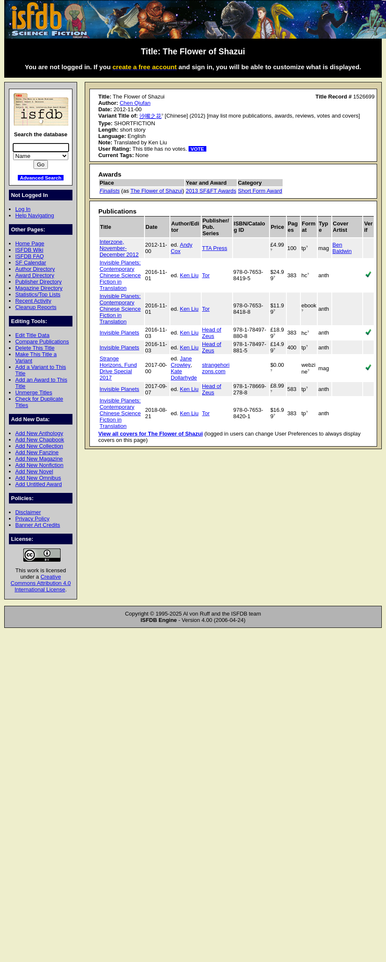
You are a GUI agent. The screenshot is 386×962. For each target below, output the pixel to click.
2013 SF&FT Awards (211, 191)
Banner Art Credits (37, 525)
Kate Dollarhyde (184, 374)
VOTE (197, 149)
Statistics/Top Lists (38, 294)
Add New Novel (34, 471)
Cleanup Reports (35, 307)
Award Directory (34, 275)
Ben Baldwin (342, 248)
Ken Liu (189, 275)
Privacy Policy (32, 518)
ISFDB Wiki (29, 250)
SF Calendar (30, 262)
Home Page (29, 243)
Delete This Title (35, 348)
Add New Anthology (39, 433)
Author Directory (35, 269)
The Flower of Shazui (156, 191)
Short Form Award (260, 191)
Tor (206, 275)
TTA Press (215, 248)
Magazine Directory (39, 288)
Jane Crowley (181, 361)
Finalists (110, 191)
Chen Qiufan (134, 103)
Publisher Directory (38, 281)
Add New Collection (39, 446)
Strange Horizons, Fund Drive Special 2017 (118, 368)
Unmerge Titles (33, 392)
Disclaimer (28, 512)
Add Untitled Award (38, 484)
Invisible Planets (119, 332)
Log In (23, 209)
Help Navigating (34, 215)
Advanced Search (40, 177)
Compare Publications (42, 341)
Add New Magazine (39, 459)
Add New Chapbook (39, 439)
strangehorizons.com (216, 368)
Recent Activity (33, 301)
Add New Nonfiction (39, 465)
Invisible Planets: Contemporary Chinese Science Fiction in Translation (120, 275)
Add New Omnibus (38, 478)
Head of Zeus (211, 332)
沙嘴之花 (150, 116)
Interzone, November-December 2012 (119, 248)
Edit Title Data (32, 335)
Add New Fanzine (36, 452)
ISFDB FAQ (29, 256)
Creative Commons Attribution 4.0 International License (41, 583)
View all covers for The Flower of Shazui (150, 433)
